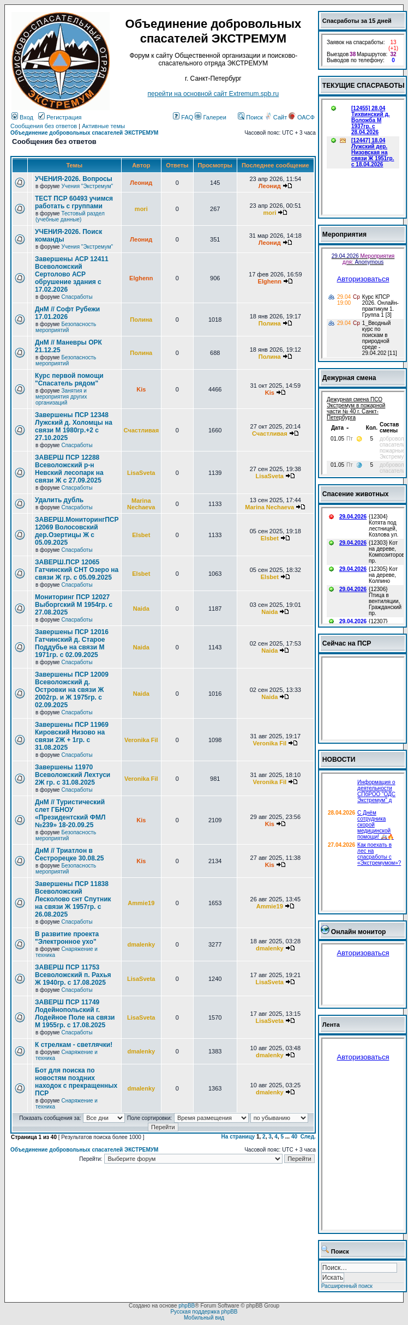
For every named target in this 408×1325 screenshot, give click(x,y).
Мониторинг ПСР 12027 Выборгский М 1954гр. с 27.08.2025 (73, 604)
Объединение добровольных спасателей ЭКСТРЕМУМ (84, 133)
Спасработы (76, 297)
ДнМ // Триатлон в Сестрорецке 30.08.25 (69, 854)
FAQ (183, 117)
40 (294, 1137)
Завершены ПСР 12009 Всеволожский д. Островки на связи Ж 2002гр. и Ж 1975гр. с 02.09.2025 (72, 690)
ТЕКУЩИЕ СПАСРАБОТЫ (363, 85)
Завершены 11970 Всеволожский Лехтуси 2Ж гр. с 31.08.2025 (72, 774)
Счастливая (141, 430)
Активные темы (103, 126)
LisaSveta (141, 472)
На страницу (238, 1137)
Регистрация (59, 117)
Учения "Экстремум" (87, 186)
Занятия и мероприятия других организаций (61, 397)
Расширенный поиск (347, 1286)
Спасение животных (355, 494)
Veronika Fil (141, 740)
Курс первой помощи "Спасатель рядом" (69, 379)
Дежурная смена (349, 378)
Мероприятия (344, 234)
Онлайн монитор (358, 932)
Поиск (250, 117)
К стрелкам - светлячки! (73, 1045)
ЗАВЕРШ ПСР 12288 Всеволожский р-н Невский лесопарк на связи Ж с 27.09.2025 (69, 469)
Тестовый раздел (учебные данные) (70, 216)
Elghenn (141, 278)
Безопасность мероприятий (65, 327)
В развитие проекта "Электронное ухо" (67, 937)
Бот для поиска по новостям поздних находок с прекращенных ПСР (76, 1082)
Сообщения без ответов (43, 126)
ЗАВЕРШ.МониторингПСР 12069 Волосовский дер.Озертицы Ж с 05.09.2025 (77, 531)
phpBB (186, 1306)
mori (141, 209)
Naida (141, 608)
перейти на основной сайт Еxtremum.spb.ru (213, 94)
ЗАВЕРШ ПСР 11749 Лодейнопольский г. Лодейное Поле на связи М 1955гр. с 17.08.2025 (75, 1013)
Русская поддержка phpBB (203, 1312)
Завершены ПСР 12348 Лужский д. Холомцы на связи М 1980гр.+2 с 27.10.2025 (73, 426)
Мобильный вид (204, 1318)
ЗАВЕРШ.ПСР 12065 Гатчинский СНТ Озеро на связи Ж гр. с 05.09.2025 (76, 569)
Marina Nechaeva (141, 503)
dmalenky (141, 944)
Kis (141, 389)
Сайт (277, 117)
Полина (141, 319)
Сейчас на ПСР (346, 643)
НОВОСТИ (339, 759)
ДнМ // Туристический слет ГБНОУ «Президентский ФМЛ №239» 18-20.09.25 (70, 813)
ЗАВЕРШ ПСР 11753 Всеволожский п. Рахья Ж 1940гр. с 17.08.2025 (73, 974)
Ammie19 (141, 903)
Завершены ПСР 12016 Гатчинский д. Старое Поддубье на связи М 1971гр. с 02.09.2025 (72, 643)
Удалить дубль (59, 500)
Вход (22, 117)
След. (308, 1137)
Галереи (210, 117)
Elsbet (141, 535)
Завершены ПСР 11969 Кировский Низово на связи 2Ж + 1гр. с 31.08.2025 (72, 736)
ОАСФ (301, 117)
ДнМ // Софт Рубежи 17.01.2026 (67, 313)
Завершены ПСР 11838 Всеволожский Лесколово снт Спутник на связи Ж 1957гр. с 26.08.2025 (73, 899)
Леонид (141, 182)
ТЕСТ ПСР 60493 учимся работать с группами (74, 202)
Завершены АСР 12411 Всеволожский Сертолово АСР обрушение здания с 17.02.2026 (72, 274)
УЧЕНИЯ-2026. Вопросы (73, 179)
